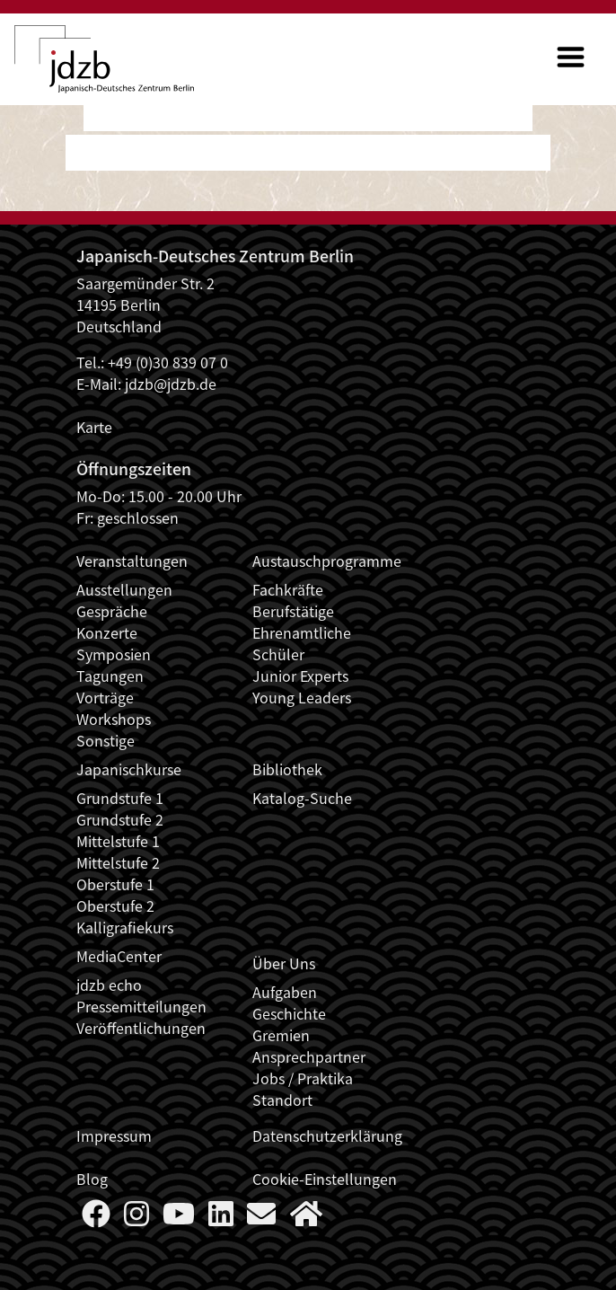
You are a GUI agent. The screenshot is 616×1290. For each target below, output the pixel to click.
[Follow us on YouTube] (179, 1218)
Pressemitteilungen (141, 1006)
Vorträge (105, 697)
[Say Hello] (261, 1218)
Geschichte (289, 1013)
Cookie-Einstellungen (324, 1178)
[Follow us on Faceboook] (96, 1218)
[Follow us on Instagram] (136, 1218)
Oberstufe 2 (115, 905)
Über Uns (283, 963)
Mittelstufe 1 (118, 841)
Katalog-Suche (302, 797)
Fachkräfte (287, 589)
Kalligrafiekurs (124, 927)
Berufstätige (293, 611)
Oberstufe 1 (115, 884)
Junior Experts (300, 675)
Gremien (281, 1035)
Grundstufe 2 (119, 819)
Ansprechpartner (308, 1056)
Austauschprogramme (326, 560)
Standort (282, 1099)
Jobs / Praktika (302, 1078)
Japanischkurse (128, 769)
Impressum (114, 1135)
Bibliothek (287, 769)
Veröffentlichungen (141, 1027)
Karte (94, 426)
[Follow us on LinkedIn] (220, 1218)
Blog (92, 1178)
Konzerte (106, 632)
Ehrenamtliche (301, 632)
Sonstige (105, 740)
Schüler (278, 654)
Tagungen (110, 675)
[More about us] (306, 1218)
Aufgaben (284, 992)
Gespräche (111, 611)
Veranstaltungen (132, 560)
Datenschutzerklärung (327, 1135)
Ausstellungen (124, 589)
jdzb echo (109, 984)
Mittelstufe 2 (118, 862)
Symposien (113, 654)
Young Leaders (301, 697)
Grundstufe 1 (119, 797)
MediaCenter (119, 956)
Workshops (113, 718)
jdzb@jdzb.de (170, 383)
